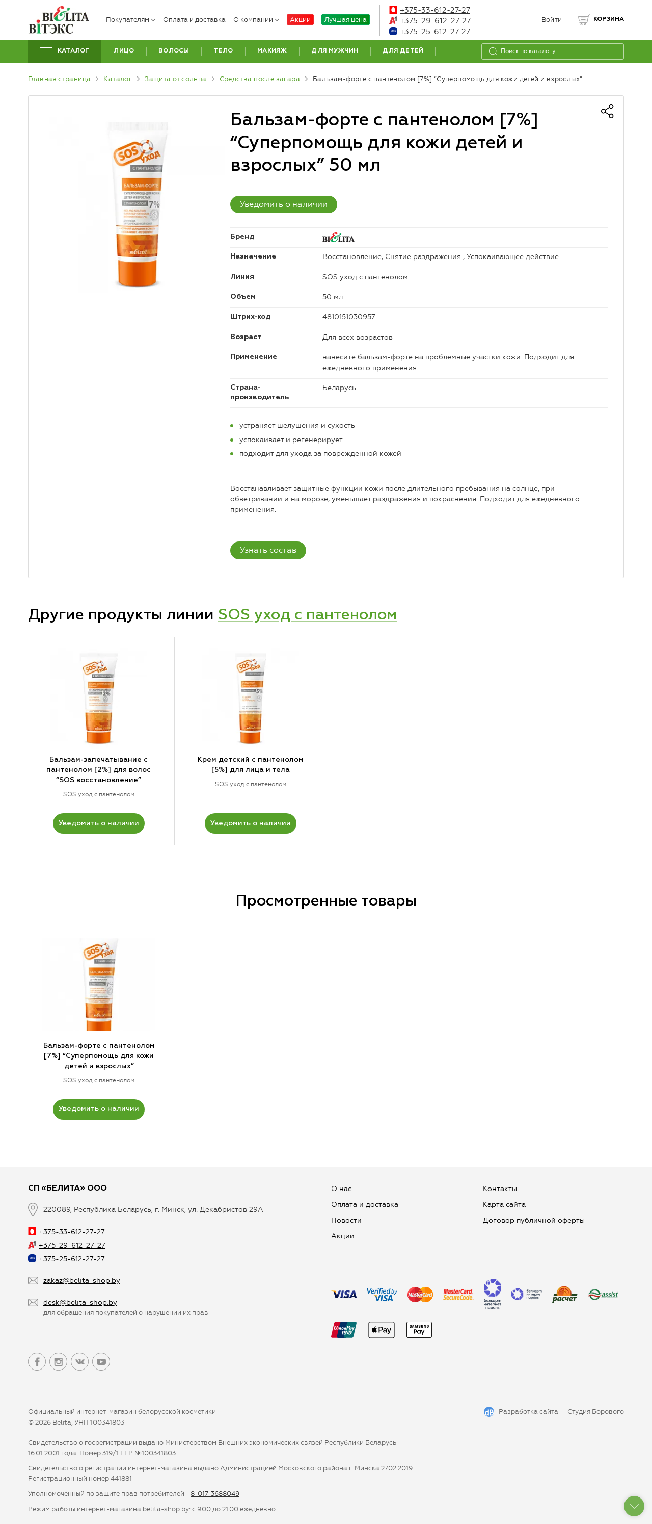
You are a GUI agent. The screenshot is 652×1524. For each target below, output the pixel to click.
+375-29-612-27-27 (430, 20)
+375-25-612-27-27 (429, 31)
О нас (341, 1188)
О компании (256, 19)
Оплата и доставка (194, 19)
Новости (346, 1220)
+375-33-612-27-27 (429, 10)
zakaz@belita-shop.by (81, 1280)
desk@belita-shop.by (80, 1302)
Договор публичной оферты (534, 1220)
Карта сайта (504, 1204)
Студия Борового (595, 1411)
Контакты (500, 1188)
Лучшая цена (345, 19)
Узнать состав (268, 550)
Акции (300, 19)
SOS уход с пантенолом (365, 277)
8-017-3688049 (215, 1493)
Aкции (343, 1236)
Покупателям (130, 19)
